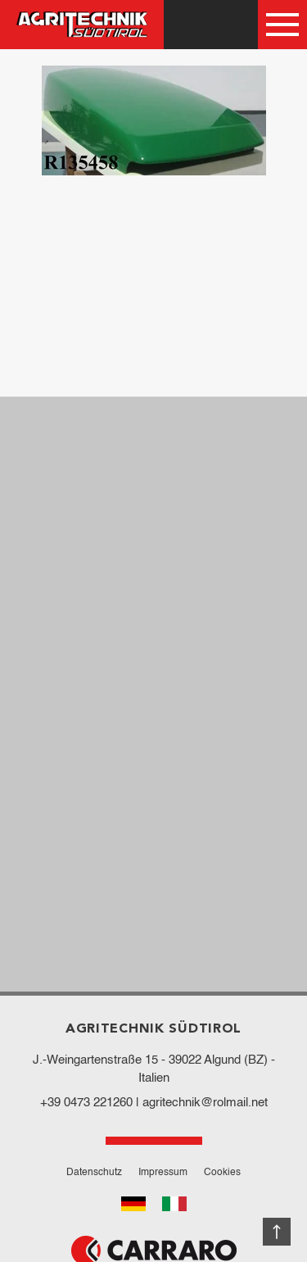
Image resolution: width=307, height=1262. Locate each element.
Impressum (162, 1173)
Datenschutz (94, 1173)
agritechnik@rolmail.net (205, 1102)
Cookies (222, 1173)
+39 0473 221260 (86, 1102)
